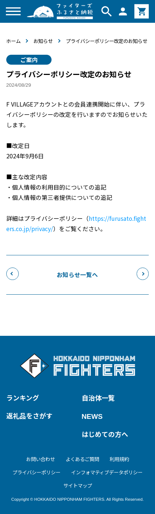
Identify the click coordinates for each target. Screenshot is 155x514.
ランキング (22, 397)
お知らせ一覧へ (77, 277)
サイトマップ (77, 485)
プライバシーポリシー (36, 472)
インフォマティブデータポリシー (106, 472)
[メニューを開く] (13, 11)
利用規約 (119, 459)
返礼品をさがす (29, 415)
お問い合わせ (40, 459)
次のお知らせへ (143, 276)
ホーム (13, 40)
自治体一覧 (98, 397)
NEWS (92, 416)
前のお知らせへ (12, 276)
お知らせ (43, 40)
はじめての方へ (105, 434)
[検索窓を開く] (106, 11)
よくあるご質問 (82, 459)
